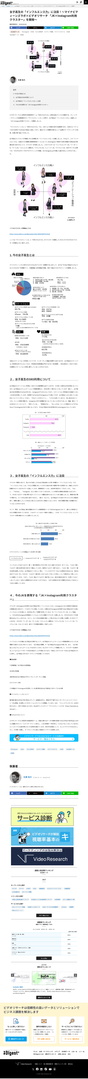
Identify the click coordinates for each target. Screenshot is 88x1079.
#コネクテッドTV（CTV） (54, 889)
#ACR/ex (64, 907)
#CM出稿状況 (15, 892)
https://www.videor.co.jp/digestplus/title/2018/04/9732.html (30, 235)
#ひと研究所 (39, 31)
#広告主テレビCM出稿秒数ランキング (41, 900)
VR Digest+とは (38, 1054)
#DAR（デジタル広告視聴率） (51, 907)
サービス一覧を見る (72, 1039)
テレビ (35, 1052)
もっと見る (44, 959)
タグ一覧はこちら (44, 916)
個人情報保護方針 (48, 1064)
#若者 (22, 35)
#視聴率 (71, 907)
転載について (38, 1064)
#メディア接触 (49, 31)
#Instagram (25, 31)
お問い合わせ (44, 1039)
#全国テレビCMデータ (34, 907)
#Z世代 (28, 889)
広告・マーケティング (46, 1052)
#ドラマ (21, 889)
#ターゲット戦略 (26, 892)
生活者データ (15, 32)
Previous (12, 975)
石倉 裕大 (27, 778)
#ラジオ (14, 889)
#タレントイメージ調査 (18, 907)
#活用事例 (57, 900)
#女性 (69, 31)
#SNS (32, 31)
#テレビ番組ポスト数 (69, 900)
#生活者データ (14, 35)
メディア (57, 1052)
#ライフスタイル (60, 31)
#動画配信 (42, 889)
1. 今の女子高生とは (19, 94)
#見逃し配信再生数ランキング (20, 900)
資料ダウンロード (16, 1039)
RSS (69, 1054)
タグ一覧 (81, 1052)
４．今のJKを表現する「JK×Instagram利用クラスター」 (31, 105)
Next (75, 975)
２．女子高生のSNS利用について (23, 98)
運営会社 (70, 1064)
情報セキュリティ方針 (61, 1064)
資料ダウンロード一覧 (44, 998)
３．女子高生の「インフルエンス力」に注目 (27, 101)
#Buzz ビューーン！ (17, 911)
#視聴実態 (67, 889)
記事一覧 (74, 1052)
